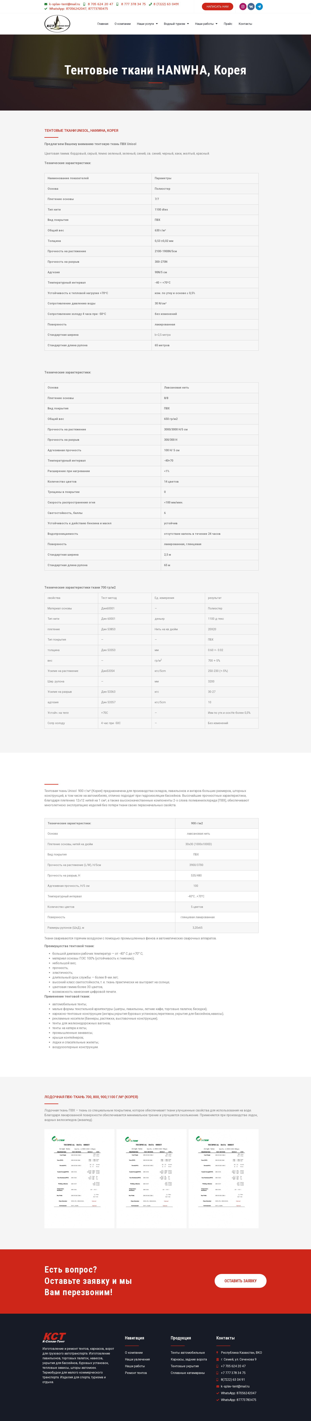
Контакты (245, 24)
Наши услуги (147, 23)
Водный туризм (176, 23)
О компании (123, 24)
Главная (102, 24)
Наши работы (206, 23)
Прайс (228, 24)
